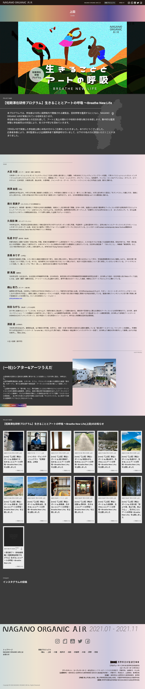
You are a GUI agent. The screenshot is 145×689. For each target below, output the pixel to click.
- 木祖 (83, 652)
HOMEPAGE (6, 405)
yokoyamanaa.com (15, 298)
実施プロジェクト (110, 3)
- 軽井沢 (62, 652)
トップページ (8, 650)
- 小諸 (55, 652)
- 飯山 (42, 652)
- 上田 (49, 652)
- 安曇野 (76, 652)
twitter (14, 405)
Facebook (21, 405)
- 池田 (69, 652)
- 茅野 (89, 652)
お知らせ (121, 3)
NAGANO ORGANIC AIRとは (92, 3)
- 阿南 (96, 652)
